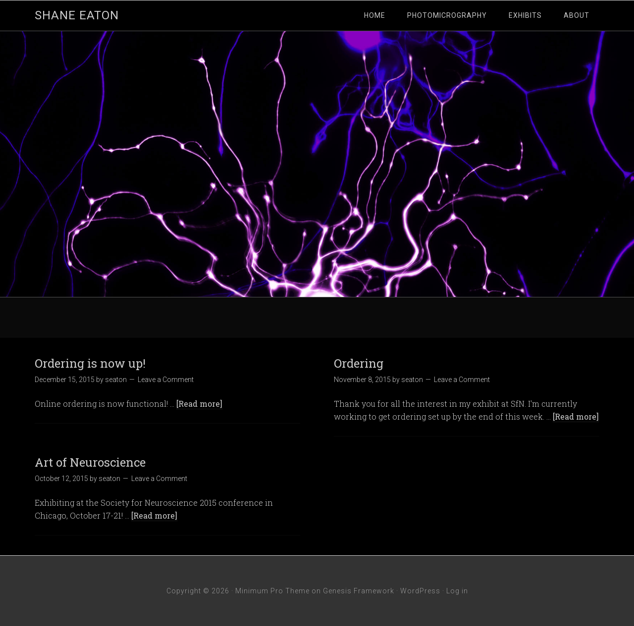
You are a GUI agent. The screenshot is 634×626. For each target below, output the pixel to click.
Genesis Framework (358, 591)
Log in (457, 591)
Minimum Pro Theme (272, 591)
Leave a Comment (166, 380)
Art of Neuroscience (90, 462)
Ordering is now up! (90, 363)
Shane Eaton (77, 15)
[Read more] (199, 403)
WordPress (420, 591)
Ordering (358, 363)
